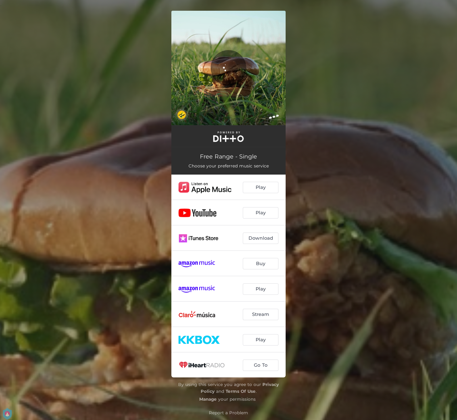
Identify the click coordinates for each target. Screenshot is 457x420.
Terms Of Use (241, 391)
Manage (208, 399)
